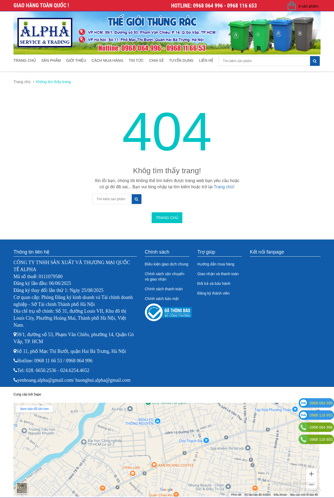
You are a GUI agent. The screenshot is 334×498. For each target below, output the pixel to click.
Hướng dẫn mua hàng (215, 264)
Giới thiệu (76, 60)
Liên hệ (206, 60)
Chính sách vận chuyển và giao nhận (165, 276)
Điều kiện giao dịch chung (167, 264)
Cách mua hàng (107, 60)
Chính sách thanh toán (164, 289)
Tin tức (136, 60)
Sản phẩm (51, 60)
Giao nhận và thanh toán (218, 274)
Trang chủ (24, 60)
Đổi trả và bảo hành (214, 283)
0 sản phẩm (308, 6)
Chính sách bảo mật (162, 298)
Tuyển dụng (181, 60)
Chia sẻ (156, 60)
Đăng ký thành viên (213, 293)
